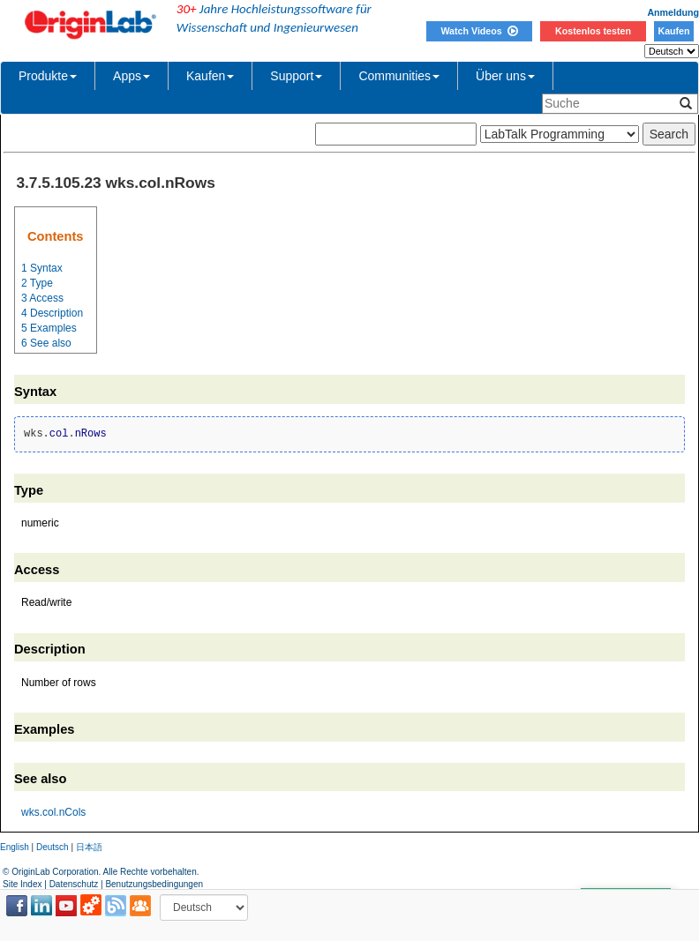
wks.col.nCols (53, 812)
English (14, 847)
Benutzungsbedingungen (154, 884)
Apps (131, 76)
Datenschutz (74, 884)
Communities (399, 76)
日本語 (89, 847)
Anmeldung (673, 12)
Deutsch (52, 847)
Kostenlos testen (593, 31)
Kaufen (673, 31)
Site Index (22, 884)
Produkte (48, 76)
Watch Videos (478, 31)
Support (296, 76)
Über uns (505, 76)
